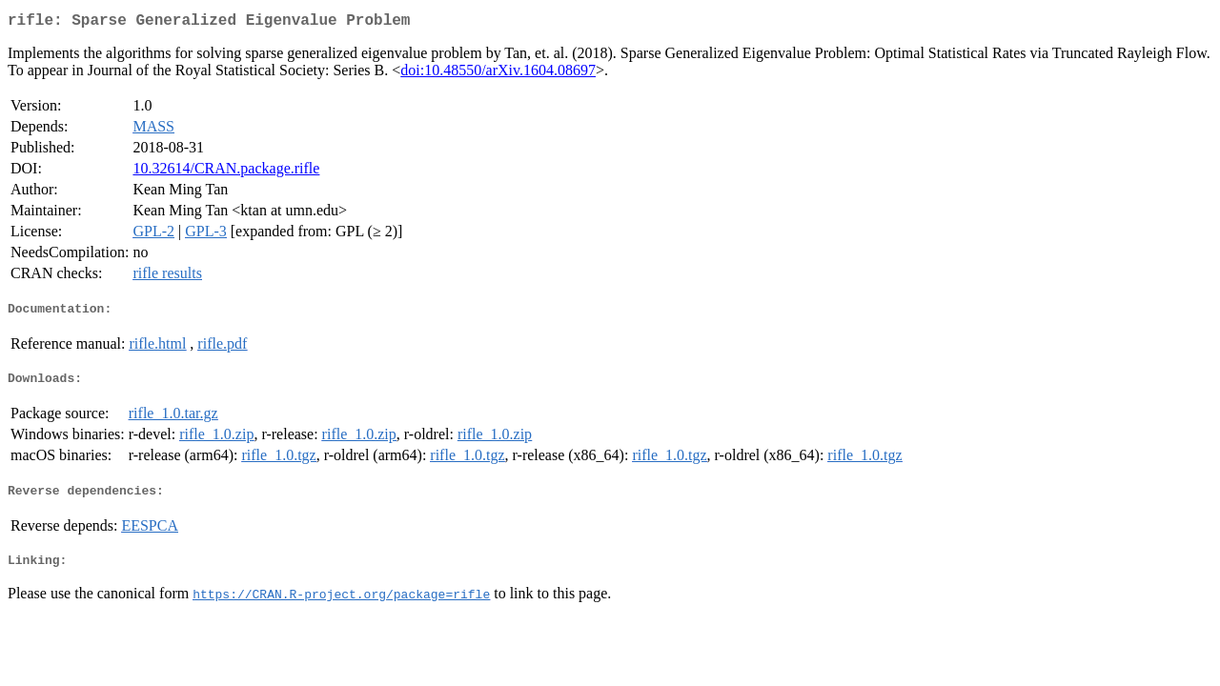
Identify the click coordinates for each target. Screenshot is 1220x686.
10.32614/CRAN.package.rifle (225, 172)
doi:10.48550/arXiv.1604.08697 (498, 74)
